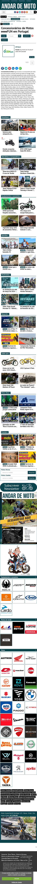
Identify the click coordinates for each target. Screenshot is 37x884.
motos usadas (21, 16)
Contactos (4, 854)
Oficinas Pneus (13, 797)
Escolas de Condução (13, 801)
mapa (11, 24)
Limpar (4, 36)
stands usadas (24, 19)
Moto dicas (5, 393)
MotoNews (5, 117)
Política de (17, 882)
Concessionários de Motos (10, 795)
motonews (32, 19)
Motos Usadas (5, 790)
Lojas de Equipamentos (27, 797)
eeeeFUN (27, 36)
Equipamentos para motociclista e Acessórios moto (18, 792)
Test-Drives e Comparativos (11, 157)
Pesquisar (32, 472)
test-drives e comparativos (8, 21)
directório (6, 24)
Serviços (17, 804)
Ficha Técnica (11, 854)
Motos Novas (28, 790)
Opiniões (5, 235)
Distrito (4, 40)
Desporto (5, 314)
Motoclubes (26, 801)
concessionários (15, 19)
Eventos (4, 432)
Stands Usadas (25, 795)
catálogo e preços (12, 16)
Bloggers (4, 804)
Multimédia (5, 275)
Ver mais (32, 57)
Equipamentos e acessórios (11, 196)
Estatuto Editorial (21, 854)
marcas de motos (5, 19)
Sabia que (5, 353)
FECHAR (16, 878)
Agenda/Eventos (17, 790)
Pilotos (10, 804)
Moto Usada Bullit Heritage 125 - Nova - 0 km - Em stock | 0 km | (18, 826)
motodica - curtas (21, 21)
